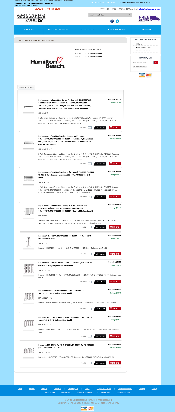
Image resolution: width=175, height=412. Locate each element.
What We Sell (66, 392)
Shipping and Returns (104, 389)
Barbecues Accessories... (143, 51)
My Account (95, 3)
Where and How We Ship (85, 392)
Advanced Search (140, 67)
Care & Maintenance (117, 30)
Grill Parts (28, 30)
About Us (44, 389)
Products (31, 389)
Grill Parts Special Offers (143, 47)
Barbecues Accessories (58, 30)
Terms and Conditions (125, 389)
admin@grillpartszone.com (149, 9)
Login (113, 3)
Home (20, 389)
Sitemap (154, 389)
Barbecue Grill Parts (123, 392)
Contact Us (146, 30)
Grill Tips (142, 389)
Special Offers (87, 30)
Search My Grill (73, 389)
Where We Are (50, 392)
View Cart (105, 3)
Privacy (87, 389)
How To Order (105, 392)
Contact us (57, 389)
